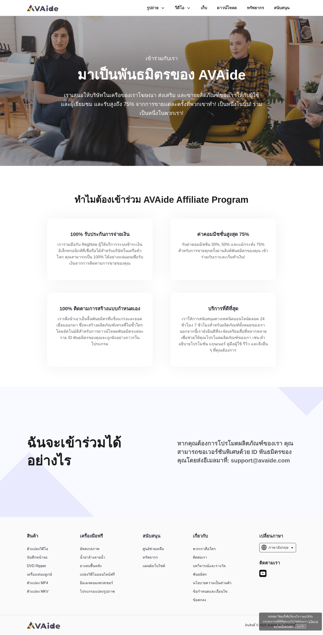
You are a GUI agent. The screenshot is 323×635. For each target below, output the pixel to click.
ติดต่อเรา (200, 557)
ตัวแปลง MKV (37, 591)
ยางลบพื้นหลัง (91, 566)
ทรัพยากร (255, 8)
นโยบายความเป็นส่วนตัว (212, 583)
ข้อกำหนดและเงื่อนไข (210, 591)
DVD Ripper (36, 566)
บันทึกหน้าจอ (37, 557)
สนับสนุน (281, 8)
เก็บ (204, 8)
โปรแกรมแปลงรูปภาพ (97, 591)
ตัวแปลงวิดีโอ (37, 549)
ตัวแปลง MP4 (37, 583)
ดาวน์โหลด (227, 8)
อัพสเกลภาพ (89, 549)
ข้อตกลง (199, 600)
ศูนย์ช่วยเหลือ (153, 549)
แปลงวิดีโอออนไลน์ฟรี (97, 574)
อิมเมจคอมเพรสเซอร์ (96, 583)
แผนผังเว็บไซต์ (154, 566)
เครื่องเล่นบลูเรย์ (39, 574)
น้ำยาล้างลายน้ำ (92, 557)
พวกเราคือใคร (204, 549)
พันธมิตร (200, 574)
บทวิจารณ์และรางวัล (209, 566)
